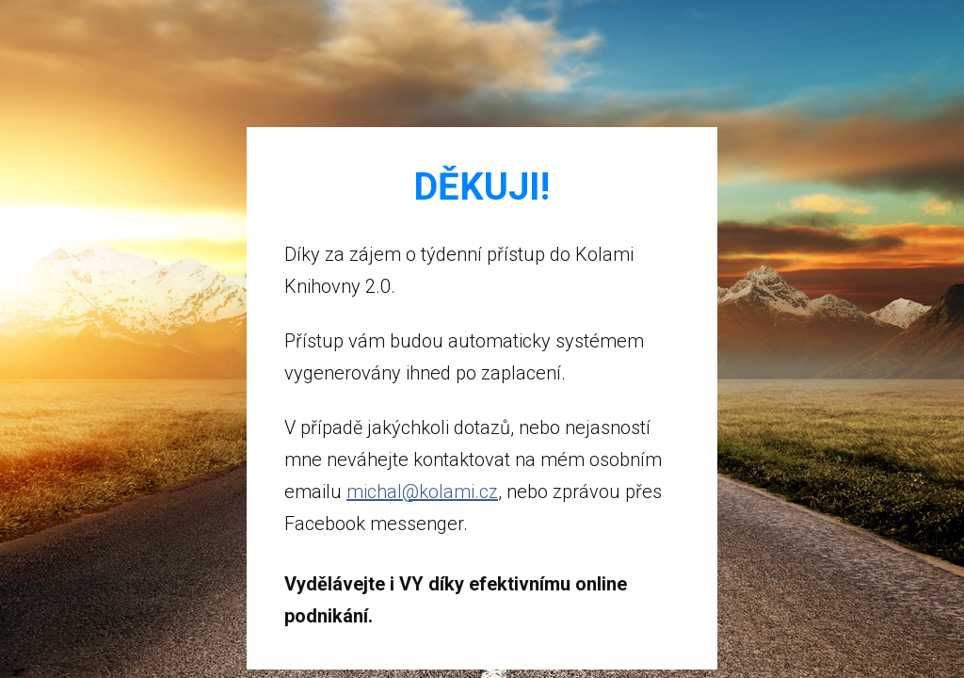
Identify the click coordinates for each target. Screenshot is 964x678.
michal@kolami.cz (422, 491)
